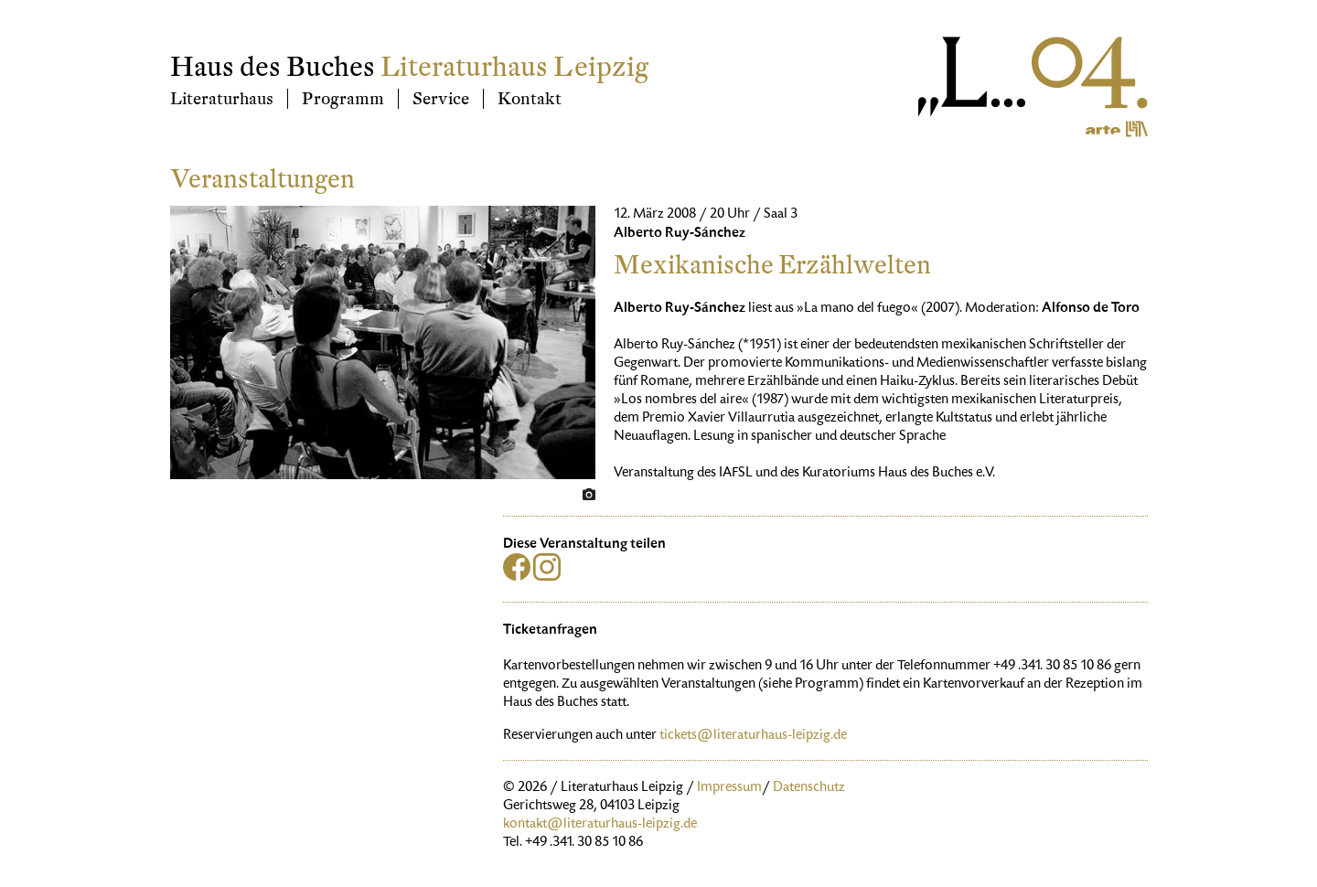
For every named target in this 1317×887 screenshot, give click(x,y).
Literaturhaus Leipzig (514, 67)
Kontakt (530, 99)
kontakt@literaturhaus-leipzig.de (600, 825)
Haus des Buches (272, 67)
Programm (343, 99)
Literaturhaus (221, 99)
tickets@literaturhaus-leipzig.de (753, 736)
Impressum (729, 788)
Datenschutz (809, 788)
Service (440, 99)
